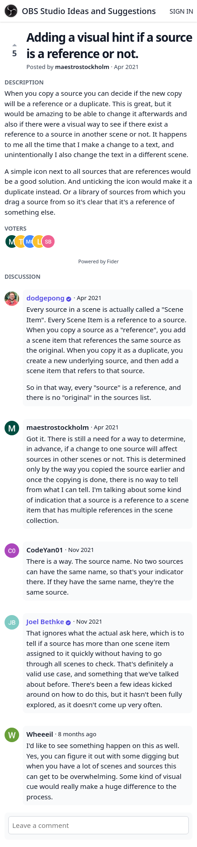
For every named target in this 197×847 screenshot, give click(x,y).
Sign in (181, 11)
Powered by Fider (98, 261)
